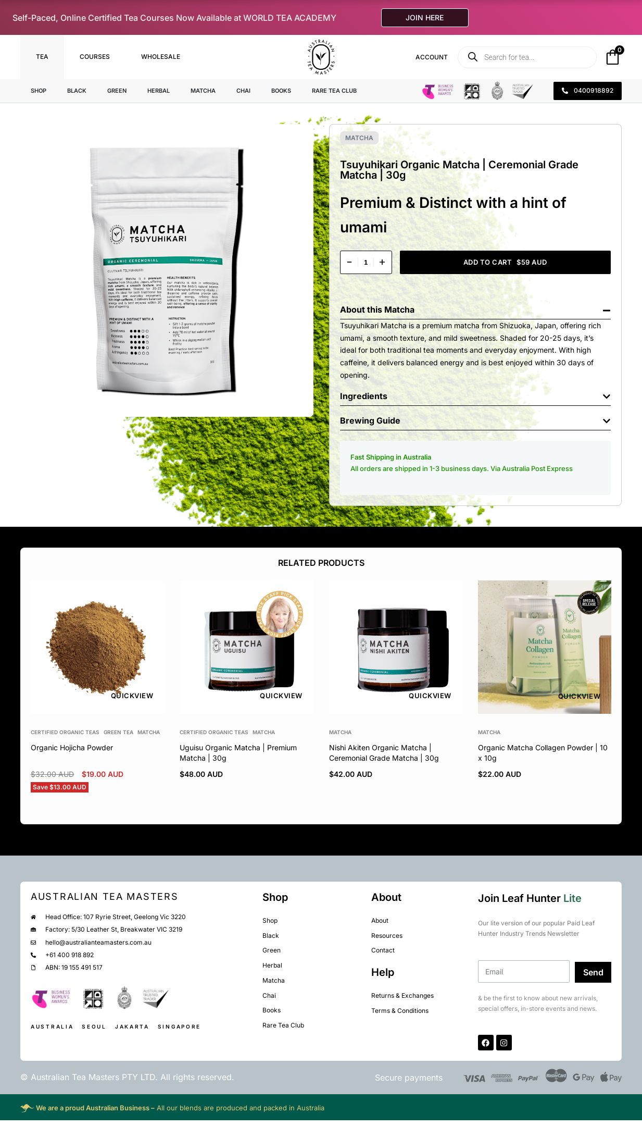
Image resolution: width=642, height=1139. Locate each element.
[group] (97, 647)
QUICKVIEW (132, 696)
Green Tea (118, 732)
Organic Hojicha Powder (72, 747)
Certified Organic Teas (65, 732)
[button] (475, 307)
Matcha (359, 138)
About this (362, 309)
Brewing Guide (370, 420)
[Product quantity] (366, 262)
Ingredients (363, 396)
